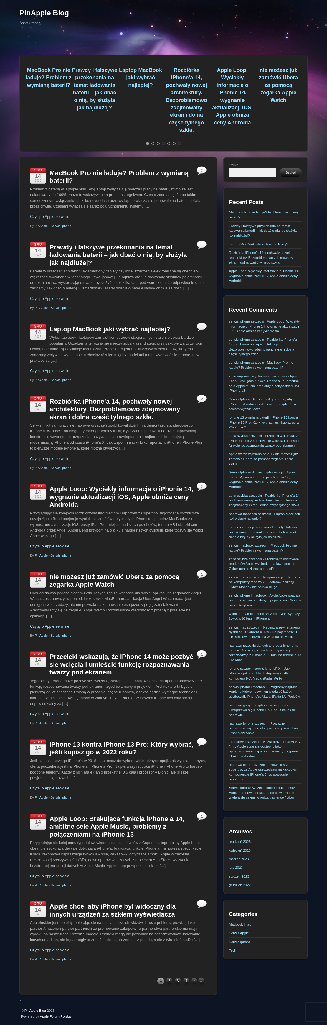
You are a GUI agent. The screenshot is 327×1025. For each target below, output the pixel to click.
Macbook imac (240, 924)
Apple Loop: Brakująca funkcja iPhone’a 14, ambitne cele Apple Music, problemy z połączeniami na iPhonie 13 (116, 826)
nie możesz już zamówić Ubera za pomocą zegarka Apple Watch (278, 85)
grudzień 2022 (240, 885)
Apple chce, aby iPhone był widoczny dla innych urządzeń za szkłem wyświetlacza (112, 910)
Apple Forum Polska (55, 1016)
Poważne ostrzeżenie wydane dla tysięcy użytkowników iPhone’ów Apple (263, 728)
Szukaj (234, 165)
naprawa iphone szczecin (248, 723)
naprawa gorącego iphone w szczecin (257, 705)
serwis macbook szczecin (248, 545)
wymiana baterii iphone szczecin (253, 614)
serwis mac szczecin (244, 577)
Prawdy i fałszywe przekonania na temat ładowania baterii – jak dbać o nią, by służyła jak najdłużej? (118, 255)
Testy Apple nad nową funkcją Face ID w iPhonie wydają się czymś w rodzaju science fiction (262, 792)
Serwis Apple (239, 933)
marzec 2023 (239, 859)
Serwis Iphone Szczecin (247, 399)
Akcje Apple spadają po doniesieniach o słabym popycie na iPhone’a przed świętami (265, 600)
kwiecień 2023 (240, 850)
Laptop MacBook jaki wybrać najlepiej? (140, 77)
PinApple (41, 226)
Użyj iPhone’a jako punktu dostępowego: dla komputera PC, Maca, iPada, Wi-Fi (259, 673)
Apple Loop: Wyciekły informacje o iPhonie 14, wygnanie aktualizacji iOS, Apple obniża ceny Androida (121, 496)
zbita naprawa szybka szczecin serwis (258, 376)
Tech (232, 950)
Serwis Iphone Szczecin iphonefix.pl (256, 472)
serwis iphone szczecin (246, 321)
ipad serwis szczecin (244, 741)
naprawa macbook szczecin (250, 514)
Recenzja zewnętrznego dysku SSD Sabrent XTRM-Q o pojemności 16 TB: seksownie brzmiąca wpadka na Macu (264, 632)
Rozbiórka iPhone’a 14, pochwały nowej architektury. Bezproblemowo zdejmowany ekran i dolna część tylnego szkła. (186, 100)
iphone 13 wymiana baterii (249, 417)
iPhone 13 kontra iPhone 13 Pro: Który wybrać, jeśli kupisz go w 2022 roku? (121, 748)
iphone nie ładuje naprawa (249, 527)
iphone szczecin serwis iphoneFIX (255, 668)
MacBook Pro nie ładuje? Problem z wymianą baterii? (48, 77)
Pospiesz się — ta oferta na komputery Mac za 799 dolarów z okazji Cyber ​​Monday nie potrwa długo (264, 582)
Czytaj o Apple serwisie (49, 216)
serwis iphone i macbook (248, 595)
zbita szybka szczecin (245, 435)
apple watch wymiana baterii (250, 454)
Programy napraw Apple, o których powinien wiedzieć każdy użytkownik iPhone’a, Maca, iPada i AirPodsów (264, 691)
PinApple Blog (35, 1010)
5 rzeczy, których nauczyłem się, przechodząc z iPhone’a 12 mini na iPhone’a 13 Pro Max (265, 655)
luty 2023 (236, 867)
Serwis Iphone (61, 226)
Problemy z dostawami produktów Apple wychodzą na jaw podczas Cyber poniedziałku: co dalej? (264, 563)
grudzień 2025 (240, 841)
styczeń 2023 (239, 876)
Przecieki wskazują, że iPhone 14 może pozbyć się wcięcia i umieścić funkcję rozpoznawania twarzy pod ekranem (121, 664)
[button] (23, 103)
